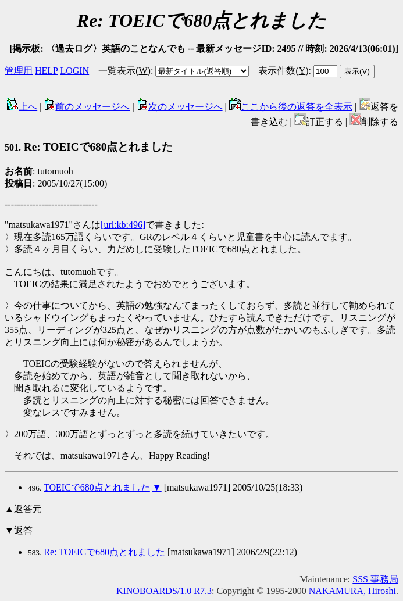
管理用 (19, 71)
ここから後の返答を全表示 (290, 107)
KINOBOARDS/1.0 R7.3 (164, 591)
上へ (22, 107)
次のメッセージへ (180, 107)
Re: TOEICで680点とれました (89, 147)
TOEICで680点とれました (97, 487)
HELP (46, 71)
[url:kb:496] (123, 225)
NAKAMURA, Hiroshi (352, 591)
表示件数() (283, 71)
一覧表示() (124, 71)
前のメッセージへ (87, 107)
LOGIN (74, 71)
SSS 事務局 (375, 579)
